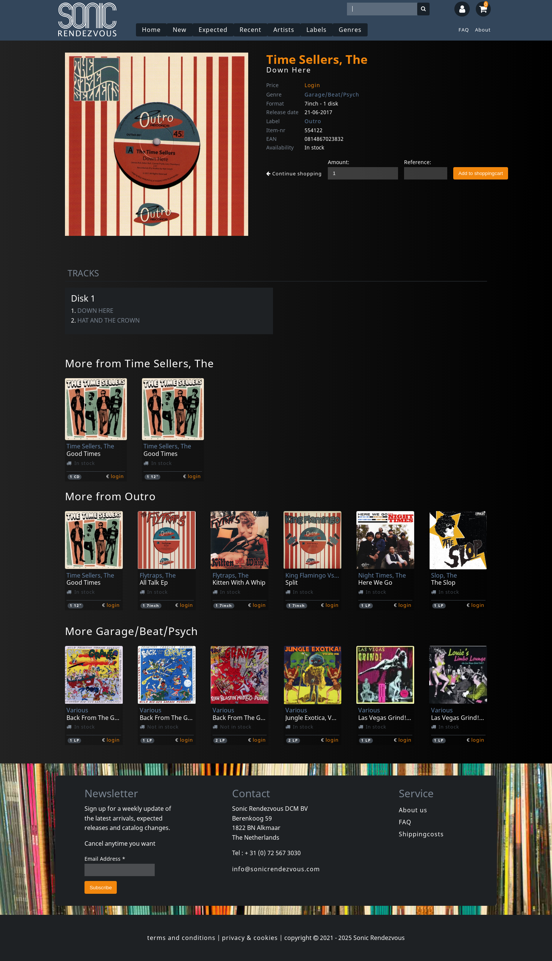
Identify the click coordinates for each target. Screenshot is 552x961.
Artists (283, 30)
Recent (250, 30)
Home (151, 30)
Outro (313, 121)
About (483, 29)
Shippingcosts (421, 834)
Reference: (417, 162)
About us (413, 810)
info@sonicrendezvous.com (276, 869)
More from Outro (110, 496)
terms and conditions (181, 938)
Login (312, 85)
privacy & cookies (250, 938)
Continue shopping (294, 173)
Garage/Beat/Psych (332, 94)
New (180, 30)
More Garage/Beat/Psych (131, 631)
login (117, 476)
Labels (316, 30)
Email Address (104, 858)
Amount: (338, 162)
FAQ (463, 29)
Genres (350, 30)
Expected (213, 30)
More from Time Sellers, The (139, 363)
